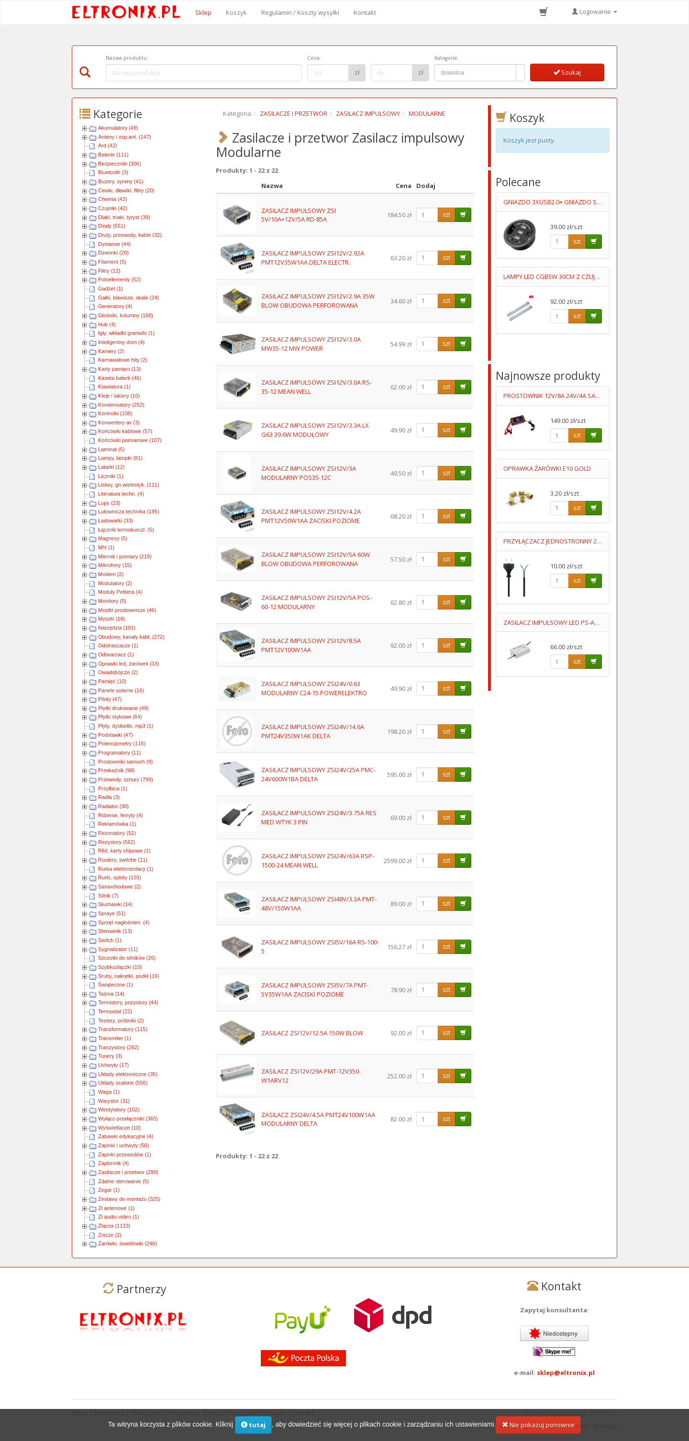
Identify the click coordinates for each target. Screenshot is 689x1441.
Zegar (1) (109, 1190)
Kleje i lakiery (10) (119, 396)
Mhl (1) (106, 547)
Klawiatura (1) (114, 386)
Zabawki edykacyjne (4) (126, 1136)
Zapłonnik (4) (113, 1163)
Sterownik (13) (115, 931)
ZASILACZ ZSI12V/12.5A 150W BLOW (312, 1033)
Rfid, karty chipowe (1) (124, 851)
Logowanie (594, 11)
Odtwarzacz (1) (116, 654)
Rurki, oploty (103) (119, 877)
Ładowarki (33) (115, 520)
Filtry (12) (109, 271)
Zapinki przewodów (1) (124, 1154)
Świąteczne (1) (115, 984)
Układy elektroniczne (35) (127, 1074)
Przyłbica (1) (112, 788)
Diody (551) (111, 226)
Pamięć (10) (112, 681)
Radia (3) (109, 797)
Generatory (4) (115, 306)
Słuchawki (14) (115, 904)
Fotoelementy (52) (119, 279)
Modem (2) (110, 574)
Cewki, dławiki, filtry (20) (126, 190)
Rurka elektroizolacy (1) (126, 869)
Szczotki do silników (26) (127, 958)
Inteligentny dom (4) (121, 342)
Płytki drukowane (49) (123, 708)
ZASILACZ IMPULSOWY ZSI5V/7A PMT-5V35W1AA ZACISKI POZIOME (314, 989)
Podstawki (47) (115, 735)
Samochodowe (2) (119, 886)
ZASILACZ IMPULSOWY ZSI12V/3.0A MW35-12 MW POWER (311, 344)
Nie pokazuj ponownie (538, 1429)
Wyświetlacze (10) (119, 1128)
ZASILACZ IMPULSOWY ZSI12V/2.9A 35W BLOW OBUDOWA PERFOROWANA (318, 301)
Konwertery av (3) (119, 422)
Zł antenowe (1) (116, 1208)
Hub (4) (107, 324)
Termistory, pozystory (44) (128, 1002)
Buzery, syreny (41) (121, 181)
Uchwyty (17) (113, 1065)
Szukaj (567, 72)
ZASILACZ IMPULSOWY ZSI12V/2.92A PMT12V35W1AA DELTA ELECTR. (312, 257)
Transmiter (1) (114, 1038)
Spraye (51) (111, 913)
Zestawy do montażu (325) (129, 1199)
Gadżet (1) (110, 288)
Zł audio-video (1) (118, 1216)
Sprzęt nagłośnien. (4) (124, 922)
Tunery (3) (110, 1056)
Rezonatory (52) (117, 833)
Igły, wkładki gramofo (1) (126, 333)
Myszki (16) (111, 618)
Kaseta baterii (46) (119, 378)
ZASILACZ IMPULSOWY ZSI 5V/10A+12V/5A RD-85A (298, 215)
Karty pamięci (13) (119, 369)
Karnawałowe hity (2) (122, 360)
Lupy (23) (109, 503)
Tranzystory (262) (118, 1047)
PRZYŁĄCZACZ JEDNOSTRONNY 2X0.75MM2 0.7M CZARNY (584, 541)
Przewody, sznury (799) (125, 779)
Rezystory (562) (116, 842)
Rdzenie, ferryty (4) (120, 815)
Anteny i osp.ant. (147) (124, 137)
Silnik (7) (108, 895)
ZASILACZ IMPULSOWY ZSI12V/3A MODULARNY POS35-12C (308, 473)
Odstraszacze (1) (118, 645)
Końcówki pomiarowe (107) (130, 440)
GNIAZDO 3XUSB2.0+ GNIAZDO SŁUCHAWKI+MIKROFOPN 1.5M (591, 202)
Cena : (314, 58)
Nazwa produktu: (127, 58)
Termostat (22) (115, 1011)
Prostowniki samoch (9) (125, 762)
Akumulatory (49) (118, 128)
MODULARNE (427, 113)
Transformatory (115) (122, 1029)
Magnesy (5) (112, 538)
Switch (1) (110, 940)
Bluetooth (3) (113, 172)
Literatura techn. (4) (121, 494)
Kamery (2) (111, 351)
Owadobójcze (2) (118, 672)
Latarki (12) (111, 467)
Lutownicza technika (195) (128, 511)
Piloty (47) (110, 699)
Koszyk (236, 12)
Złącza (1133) (114, 1226)
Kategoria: (446, 58)
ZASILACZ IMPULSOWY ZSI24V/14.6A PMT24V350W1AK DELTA (312, 731)
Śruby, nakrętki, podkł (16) (128, 976)
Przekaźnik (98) (116, 770)
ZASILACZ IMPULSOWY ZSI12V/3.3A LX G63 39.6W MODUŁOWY (315, 430)
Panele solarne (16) (121, 690)
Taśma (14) (111, 994)
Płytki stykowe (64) (120, 717)
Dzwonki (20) (113, 252)
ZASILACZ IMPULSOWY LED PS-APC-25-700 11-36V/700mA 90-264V (596, 622)
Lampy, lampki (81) (120, 458)
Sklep (203, 12)
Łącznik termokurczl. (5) (126, 529)
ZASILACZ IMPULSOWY (368, 113)
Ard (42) (107, 145)
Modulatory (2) (115, 583)
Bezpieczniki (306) (119, 163)
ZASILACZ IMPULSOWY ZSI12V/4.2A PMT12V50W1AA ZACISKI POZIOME (311, 516)
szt (446, 215)
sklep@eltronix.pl (566, 1372)
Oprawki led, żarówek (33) (128, 663)
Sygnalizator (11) (118, 949)
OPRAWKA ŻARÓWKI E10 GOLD (547, 468)
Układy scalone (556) (122, 1083)
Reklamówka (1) (117, 824)
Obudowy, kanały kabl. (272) (131, 637)
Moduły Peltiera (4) (120, 592)
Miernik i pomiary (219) (125, 556)
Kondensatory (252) (121, 405)
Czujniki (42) (112, 208)
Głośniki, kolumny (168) (125, 315)
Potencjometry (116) (121, 743)
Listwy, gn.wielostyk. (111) (128, 485)
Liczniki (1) (110, 476)
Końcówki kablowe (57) (125, 431)
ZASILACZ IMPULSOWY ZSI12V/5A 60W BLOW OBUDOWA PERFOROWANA (315, 559)
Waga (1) (109, 1092)
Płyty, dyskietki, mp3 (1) (125, 726)
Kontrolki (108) (115, 413)
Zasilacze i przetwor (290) (128, 1172)
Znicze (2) (110, 1235)
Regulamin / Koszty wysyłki (300, 12)
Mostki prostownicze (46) (127, 610)
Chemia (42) (112, 199)
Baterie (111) (113, 154)
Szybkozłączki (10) (120, 967)
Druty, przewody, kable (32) (130, 235)
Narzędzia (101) (116, 628)
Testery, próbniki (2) (121, 1020)
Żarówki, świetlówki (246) (127, 1243)
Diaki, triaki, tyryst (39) (124, 217)
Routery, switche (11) (122, 860)
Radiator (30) (113, 806)
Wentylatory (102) (119, 1109)
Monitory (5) (112, 601)
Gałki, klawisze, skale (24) (128, 297)
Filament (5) (112, 262)
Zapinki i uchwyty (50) (123, 1145)
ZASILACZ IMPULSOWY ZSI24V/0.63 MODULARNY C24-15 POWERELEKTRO (314, 688)
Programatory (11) (119, 752)
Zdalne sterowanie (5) (123, 1181)
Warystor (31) (114, 1101)
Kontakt (365, 12)
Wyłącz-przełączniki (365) (128, 1118)
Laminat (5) (111, 449)
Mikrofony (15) (115, 565)
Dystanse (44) (114, 244)
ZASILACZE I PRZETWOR (293, 113)
